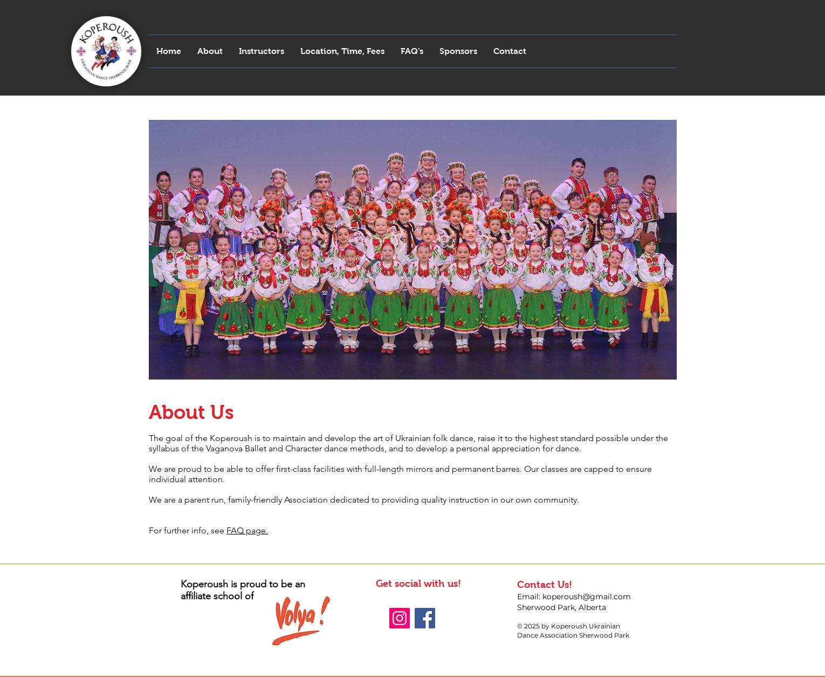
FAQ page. (247, 530)
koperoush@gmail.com (586, 596)
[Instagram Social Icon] (399, 618)
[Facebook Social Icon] (425, 618)
